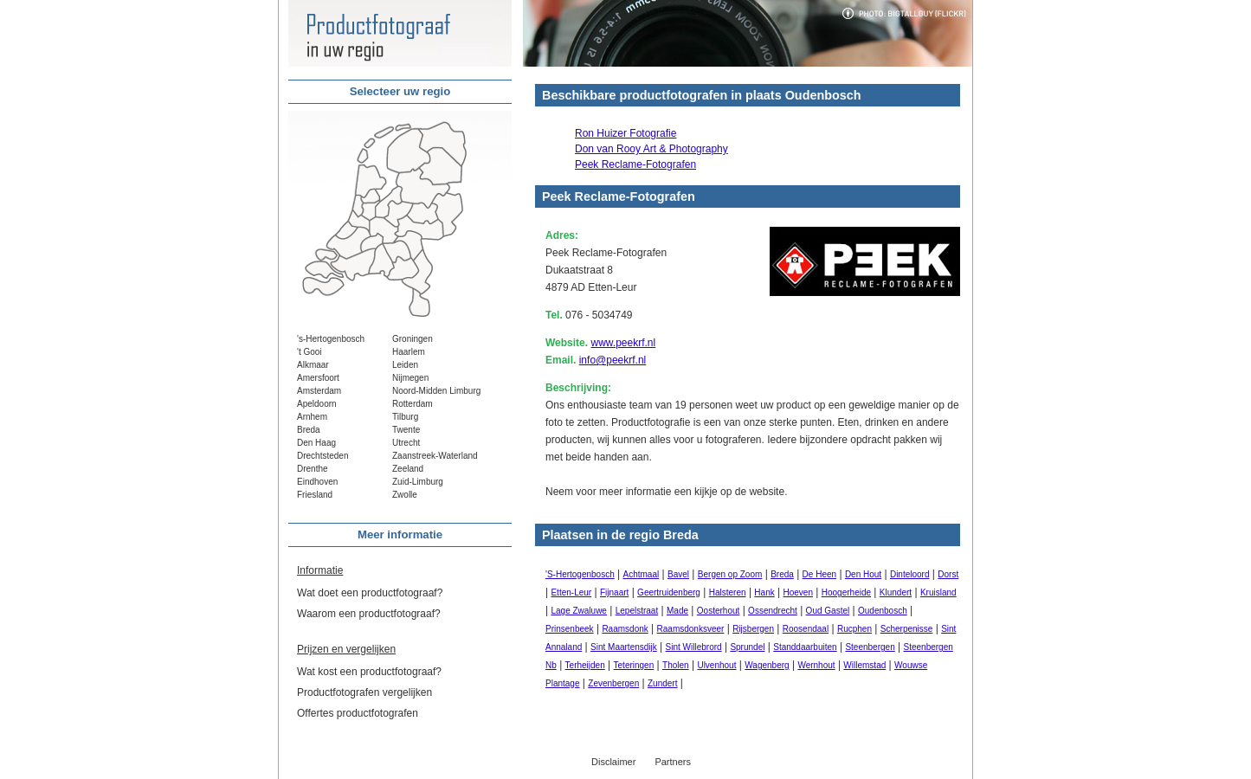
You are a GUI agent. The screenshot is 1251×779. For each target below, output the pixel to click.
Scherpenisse (906, 629)
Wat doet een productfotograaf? (369, 593)
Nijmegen (410, 378)
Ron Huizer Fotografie (625, 133)
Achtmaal (641, 574)
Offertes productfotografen (357, 713)
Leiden (405, 365)
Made (677, 610)
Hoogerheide (846, 592)
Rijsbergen (753, 629)
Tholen (675, 665)
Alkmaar (313, 365)
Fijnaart (614, 592)
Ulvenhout (716, 665)
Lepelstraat (637, 610)
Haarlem (408, 352)
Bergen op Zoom (730, 574)
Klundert (896, 592)
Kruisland (938, 592)
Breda (308, 430)
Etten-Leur (571, 592)
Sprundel (747, 647)
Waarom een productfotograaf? (369, 614)
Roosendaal (806, 629)
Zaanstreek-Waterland (435, 455)
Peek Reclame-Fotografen (635, 164)
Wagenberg (767, 665)
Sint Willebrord (694, 647)
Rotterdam (412, 404)
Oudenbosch (882, 610)
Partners (673, 761)
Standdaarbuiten (804, 647)
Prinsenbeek (569, 629)
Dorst (948, 574)
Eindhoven (317, 481)
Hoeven (798, 592)
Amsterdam (319, 391)
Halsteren (727, 592)
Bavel (678, 574)
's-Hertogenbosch (330, 339)
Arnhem (312, 417)
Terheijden (585, 665)
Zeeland (407, 468)
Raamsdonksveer (691, 629)
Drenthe (312, 468)
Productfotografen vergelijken (364, 692)
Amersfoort (318, 378)
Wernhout (816, 665)
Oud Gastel (828, 610)
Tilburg (405, 417)
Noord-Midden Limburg (436, 391)
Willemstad (864, 665)
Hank (764, 592)
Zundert (662, 683)
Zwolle (404, 494)
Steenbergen (869, 647)
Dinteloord (910, 574)
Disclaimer (613, 761)
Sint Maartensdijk (623, 647)
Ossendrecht (772, 610)
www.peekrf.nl (622, 343)
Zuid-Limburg (417, 481)
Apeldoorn (317, 404)
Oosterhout (718, 610)
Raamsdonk (625, 629)
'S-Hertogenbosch (580, 574)
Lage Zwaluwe (578, 610)
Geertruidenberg (668, 592)
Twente (406, 430)
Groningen (412, 339)
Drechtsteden (322, 455)
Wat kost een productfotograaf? (369, 672)
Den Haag (316, 442)
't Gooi (309, 352)
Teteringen (634, 665)
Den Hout (863, 574)
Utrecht (406, 442)
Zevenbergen (613, 683)
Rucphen (854, 629)
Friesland (314, 494)
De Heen (819, 574)
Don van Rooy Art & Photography (651, 149)
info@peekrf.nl (613, 360)
